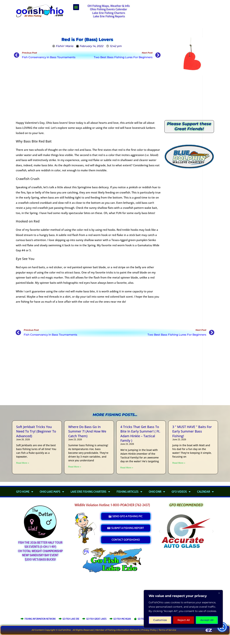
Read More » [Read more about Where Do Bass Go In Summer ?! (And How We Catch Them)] (74, 466)
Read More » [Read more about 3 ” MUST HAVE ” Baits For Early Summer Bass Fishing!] (178, 463)
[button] (76, 7)
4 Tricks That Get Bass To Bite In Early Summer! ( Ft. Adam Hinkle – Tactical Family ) (140, 434)
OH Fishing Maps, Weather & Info (109, 6)
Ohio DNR (157, 491)
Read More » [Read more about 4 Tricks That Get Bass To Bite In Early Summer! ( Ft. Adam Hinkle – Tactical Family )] (126, 467)
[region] (183, 609)
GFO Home (24, 491)
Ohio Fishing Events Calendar (108, 9)
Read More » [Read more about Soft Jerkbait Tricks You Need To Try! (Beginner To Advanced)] (22, 463)
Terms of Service (167, 630)
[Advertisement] (177, 13)
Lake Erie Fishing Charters (108, 13)
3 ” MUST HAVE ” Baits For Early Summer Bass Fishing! (192, 431)
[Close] (219, 593)
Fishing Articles (129, 491)
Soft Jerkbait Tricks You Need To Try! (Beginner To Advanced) (36, 431)
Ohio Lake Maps (52, 491)
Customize (160, 620)
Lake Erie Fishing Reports (109, 16)
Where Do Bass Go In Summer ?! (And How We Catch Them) (87, 431)
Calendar (205, 491)
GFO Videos (181, 491)
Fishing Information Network (123, 630)
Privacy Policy (149, 630)
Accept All (206, 620)
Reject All (184, 620)
